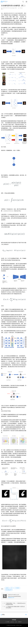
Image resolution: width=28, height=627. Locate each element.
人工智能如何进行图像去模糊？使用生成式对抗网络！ (15, 607)
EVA (16, 621)
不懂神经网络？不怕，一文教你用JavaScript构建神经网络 (15, 604)
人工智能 (7, 621)
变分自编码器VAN (9, 589)
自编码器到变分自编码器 (13, 13)
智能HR (20, 621)
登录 (26, 614)
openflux (12, 621)
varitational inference (8, 210)
